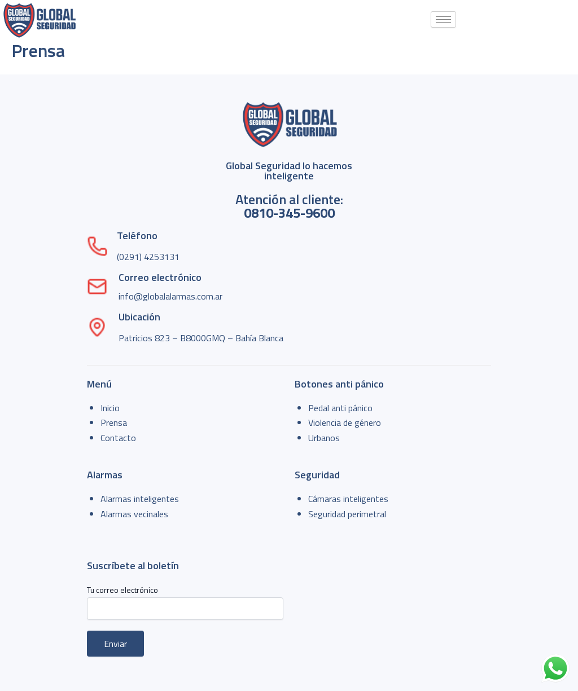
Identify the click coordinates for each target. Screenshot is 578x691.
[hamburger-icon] (443, 19)
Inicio (110, 408)
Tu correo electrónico (185, 601)
